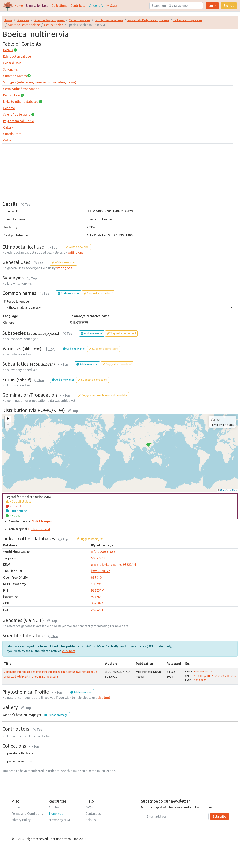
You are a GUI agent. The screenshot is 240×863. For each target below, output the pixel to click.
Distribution (11, 95)
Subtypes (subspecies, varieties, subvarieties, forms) (39, 82)
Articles (53, 807)
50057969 (98, 558)
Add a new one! (68, 293)
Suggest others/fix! (89, 539)
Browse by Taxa (37, 5)
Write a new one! (77, 247)
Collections (59, 5)
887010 (96, 577)
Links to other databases (20, 101)
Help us (90, 820)
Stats (112, 5)
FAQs (89, 807)
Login (212, 5)
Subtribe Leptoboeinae (24, 25)
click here (68, 651)
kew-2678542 (100, 571)
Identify (96, 5)
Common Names (15, 76)
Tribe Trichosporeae (187, 20)
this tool (104, 697)
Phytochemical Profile (18, 121)
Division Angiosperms (49, 20)
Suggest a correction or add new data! (102, 395)
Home (18, 5)
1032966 (97, 584)
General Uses (12, 63)
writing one (75, 252)
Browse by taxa (59, 820)
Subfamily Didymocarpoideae (148, 20)
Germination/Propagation (21, 88)
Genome (9, 108)
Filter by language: (16, 301)
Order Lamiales (79, 20)
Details (8, 50)
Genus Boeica (53, 25)
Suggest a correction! (98, 293)
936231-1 (98, 590)
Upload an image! (56, 715)
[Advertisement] (120, 174)
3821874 (97, 603)
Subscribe (219, 816)
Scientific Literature (16, 114)
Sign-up (229, 5)
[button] (8, 419)
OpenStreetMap (228, 490)
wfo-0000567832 (103, 551)
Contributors (12, 134)
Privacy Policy (21, 820)
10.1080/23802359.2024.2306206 (215, 676)
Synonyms (10, 69)
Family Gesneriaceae (109, 20)
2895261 (97, 609)
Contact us (93, 813)
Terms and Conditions (27, 813)
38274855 (200, 680)
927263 (96, 597)
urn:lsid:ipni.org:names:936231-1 (113, 564)
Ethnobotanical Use (17, 56)
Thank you (55, 813)
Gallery (8, 127)
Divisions (23, 20)
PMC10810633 (203, 671)
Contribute (77, 5)
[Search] (176, 5)
